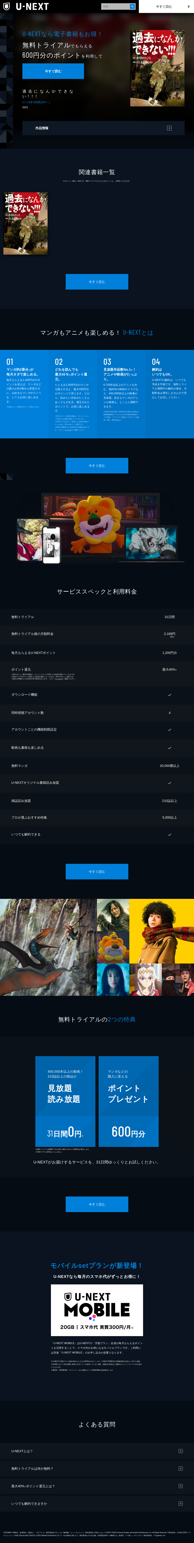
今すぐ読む (164, 6)
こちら (68, 430)
